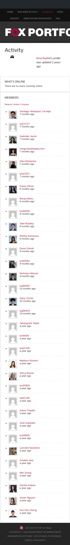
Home (10, 12)
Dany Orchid (26, 298)
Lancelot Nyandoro (30, 447)
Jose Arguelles (27, 422)
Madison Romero (29, 360)
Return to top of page (38, 528)
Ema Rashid (43, 58)
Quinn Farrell (27, 248)
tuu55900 (25, 385)
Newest (8, 104)
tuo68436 (25, 211)
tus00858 (25, 435)
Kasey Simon (27, 186)
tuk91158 (25, 398)
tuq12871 (25, 173)
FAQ (58, 18)
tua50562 (25, 260)
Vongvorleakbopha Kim (32, 148)
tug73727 (25, 123)
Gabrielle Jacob (28, 136)
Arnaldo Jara (26, 460)
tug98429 (25, 310)
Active (17, 104)
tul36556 (24, 335)
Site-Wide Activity (28, 12)
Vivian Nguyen (27, 497)
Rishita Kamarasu (29, 236)
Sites (60, 12)
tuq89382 (25, 285)
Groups (14, 18)
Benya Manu (26, 198)
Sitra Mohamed (28, 161)
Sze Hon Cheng (28, 510)
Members (47, 12)
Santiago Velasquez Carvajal (35, 111)
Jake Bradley (27, 223)
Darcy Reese (27, 373)
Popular (25, 104)
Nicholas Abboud (29, 273)
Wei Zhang (25, 472)
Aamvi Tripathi (27, 410)
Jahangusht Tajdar (29, 323)
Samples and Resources (37, 18)
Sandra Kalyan (27, 485)
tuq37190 (25, 348)
